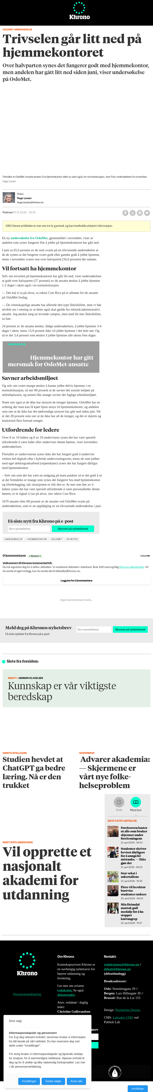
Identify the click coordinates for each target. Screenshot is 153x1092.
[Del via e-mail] (147, 213)
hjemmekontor (37, 539)
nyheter (72, 539)
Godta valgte (53, 1081)
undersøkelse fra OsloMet (29, 238)
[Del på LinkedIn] (140, 213)
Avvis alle (76, 1081)
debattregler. (66, 995)
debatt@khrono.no (117, 969)
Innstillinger (138, 1088)
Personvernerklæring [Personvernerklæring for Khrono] (27, 994)
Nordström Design (127, 1010)
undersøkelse (14, 539)
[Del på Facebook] (125, 213)
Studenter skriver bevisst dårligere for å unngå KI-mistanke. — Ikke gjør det (133, 855)
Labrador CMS (123, 1017)
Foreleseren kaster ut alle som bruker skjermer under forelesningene (134, 832)
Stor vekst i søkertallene (130, 875)
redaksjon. (64, 990)
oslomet (57, 539)
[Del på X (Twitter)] (133, 213)
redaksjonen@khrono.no (121, 964)
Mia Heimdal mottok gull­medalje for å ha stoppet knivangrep (132, 911)
